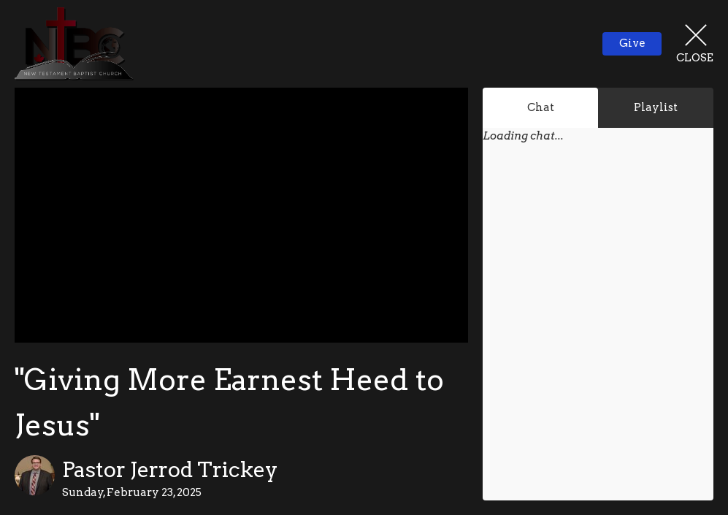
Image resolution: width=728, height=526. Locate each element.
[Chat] (598, 331)
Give (632, 43)
